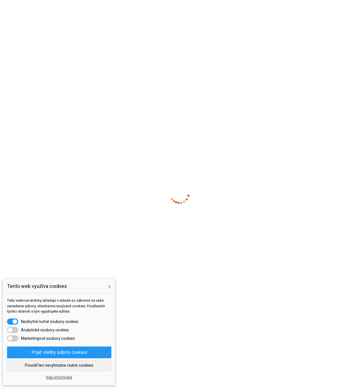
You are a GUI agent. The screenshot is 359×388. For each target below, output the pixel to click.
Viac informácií (59, 377)
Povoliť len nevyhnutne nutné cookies (59, 365)
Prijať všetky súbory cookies (59, 352)
